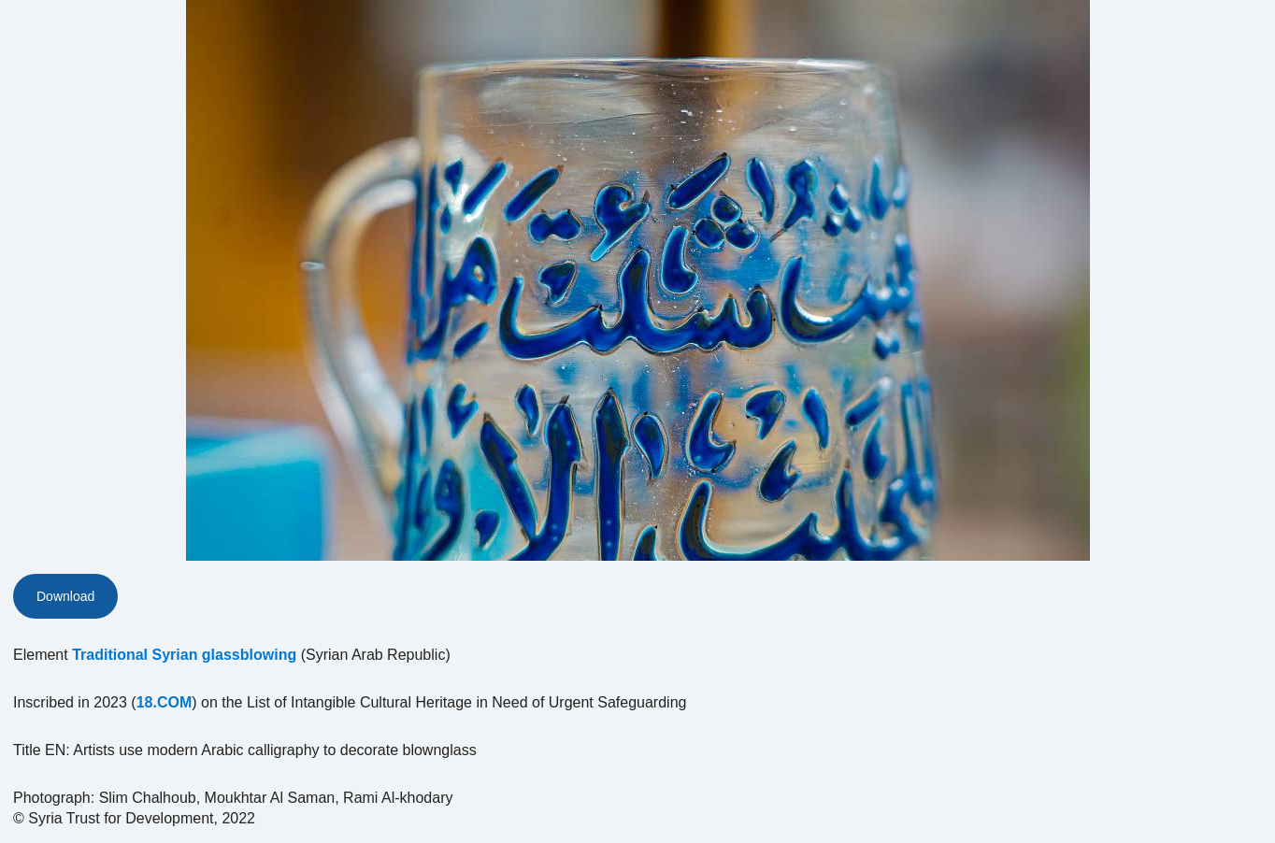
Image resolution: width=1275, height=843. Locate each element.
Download (65, 596)
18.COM (164, 702)
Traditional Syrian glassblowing (184, 655)
